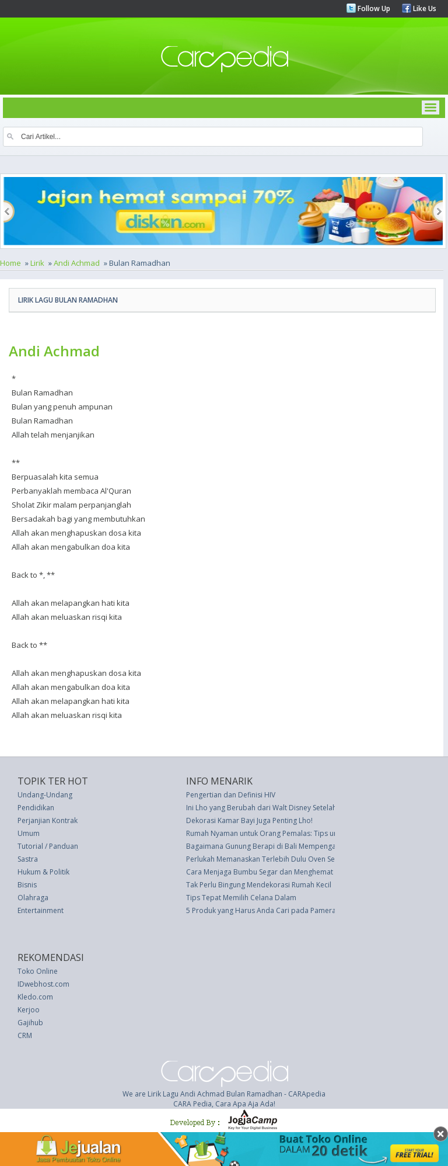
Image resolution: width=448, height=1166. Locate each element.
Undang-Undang (45, 795)
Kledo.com (35, 997)
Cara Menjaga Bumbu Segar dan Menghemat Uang (269, 872)
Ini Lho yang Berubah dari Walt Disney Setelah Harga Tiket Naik (289, 808)
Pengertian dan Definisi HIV (230, 795)
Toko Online (38, 971)
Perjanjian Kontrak (48, 820)
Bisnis (27, 885)
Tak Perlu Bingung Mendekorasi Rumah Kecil (258, 885)
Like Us (423, 8)
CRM (25, 1035)
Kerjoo (29, 1010)
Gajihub (30, 1023)
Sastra (28, 859)
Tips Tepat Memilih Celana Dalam (241, 898)
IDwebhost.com (43, 984)
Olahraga (33, 898)
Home (10, 263)
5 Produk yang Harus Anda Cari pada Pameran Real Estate (281, 910)
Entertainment (41, 910)
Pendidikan (36, 808)
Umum (29, 833)
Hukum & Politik (43, 872)
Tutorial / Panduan (48, 846)
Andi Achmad (77, 263)
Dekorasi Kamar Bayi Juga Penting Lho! (249, 820)
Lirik (37, 263)
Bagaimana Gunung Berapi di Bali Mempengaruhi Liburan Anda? (292, 846)
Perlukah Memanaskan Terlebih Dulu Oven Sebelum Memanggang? (295, 859)
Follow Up (373, 8)
